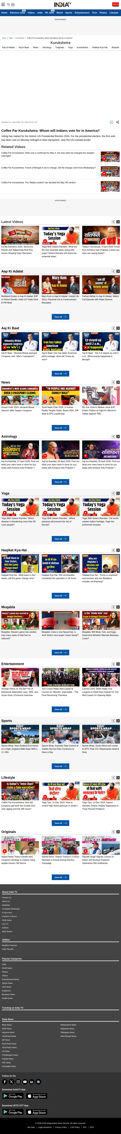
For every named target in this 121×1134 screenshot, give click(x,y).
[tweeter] (11, 1081)
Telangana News (67, 1032)
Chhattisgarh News (10, 1055)
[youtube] (25, 1081)
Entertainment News (10, 979)
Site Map (31, 1127)
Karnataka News (9, 1066)
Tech (94, 13)
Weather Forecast (9, 945)
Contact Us (6, 897)
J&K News (6, 1062)
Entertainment (82, 13)
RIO (85, 1127)
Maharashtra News (68, 1025)
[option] (20, 240)
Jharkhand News (9, 1036)
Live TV (5, 924)
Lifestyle (114, 13)
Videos (31, 13)
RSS (92, 1127)
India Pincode (7, 949)
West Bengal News (68, 1036)
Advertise (6, 905)
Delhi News (7, 1029)
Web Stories (7, 931)
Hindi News (7, 920)
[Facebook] (4, 1081)
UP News (6, 1051)
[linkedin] (31, 1081)
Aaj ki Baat (24, 47)
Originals (60, 47)
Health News (7, 998)
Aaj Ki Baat (10, 328)
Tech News (6, 987)
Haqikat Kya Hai (14, 550)
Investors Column (9, 916)
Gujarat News (7, 1059)
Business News (8, 994)
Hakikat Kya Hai (100, 47)
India (39, 13)
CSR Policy (75, 1127)
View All (60, 316)
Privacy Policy (61, 1127)
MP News (6, 1040)
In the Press (7, 913)
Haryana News (8, 1032)
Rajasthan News (67, 1029)
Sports (68, 13)
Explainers (6, 991)
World (60, 13)
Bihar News (7, 1025)
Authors (5, 928)
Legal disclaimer (45, 1127)
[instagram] (18, 1081)
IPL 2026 (49, 13)
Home (4, 13)
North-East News (9, 1044)
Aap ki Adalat (8, 47)
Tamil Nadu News (9, 1047)
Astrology (46, 47)
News (4, 38)
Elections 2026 (17, 13)
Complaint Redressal (11, 909)
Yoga (70, 47)
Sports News (7, 983)
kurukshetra (82, 47)
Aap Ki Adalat (12, 271)
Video (11, 38)
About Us (6, 901)
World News (7, 968)
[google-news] (38, 1081)
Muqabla (116, 47)
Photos (103, 13)
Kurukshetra (20, 38)
